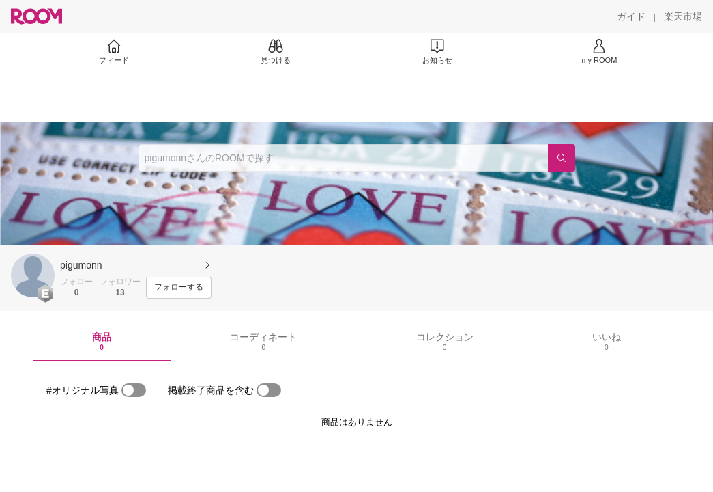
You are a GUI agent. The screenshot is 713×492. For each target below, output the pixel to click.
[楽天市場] (683, 16)
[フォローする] (179, 288)
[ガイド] (631, 16)
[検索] (561, 158)
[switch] (133, 390)
